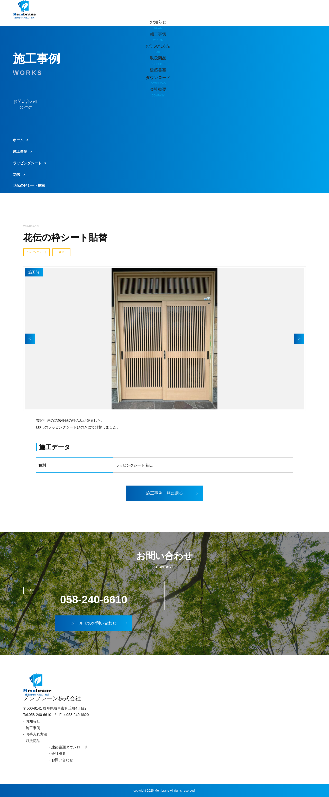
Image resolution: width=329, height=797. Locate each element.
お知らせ (158, 25)
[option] (164, 338)
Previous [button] (30, 339)
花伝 (16, 175)
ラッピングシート (27, 163)
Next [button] (299, 339)
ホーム (18, 140)
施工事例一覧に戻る (172, 493)
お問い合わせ (62, 760)
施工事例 (20, 151)
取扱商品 (33, 741)
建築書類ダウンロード (69, 747)
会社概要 (58, 753)
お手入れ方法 (36, 734)
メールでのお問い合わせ (100, 623)
